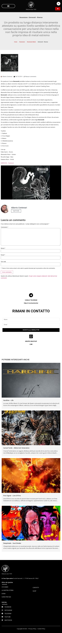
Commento (4, 227)
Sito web (3, 261)
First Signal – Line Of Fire (12, 496)
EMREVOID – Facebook (7, 163)
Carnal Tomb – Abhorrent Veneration (16, 448)
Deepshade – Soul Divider (12, 543)
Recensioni (22, 42)
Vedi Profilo (16, 211)
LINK (31, 344)
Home (15, 42)
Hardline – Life (8, 400)
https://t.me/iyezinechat (31, 303)
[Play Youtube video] (31, 182)
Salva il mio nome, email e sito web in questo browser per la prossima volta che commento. (28, 268)
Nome (3, 248)
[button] (8, 6)
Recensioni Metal (31, 42)
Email (3, 255)
